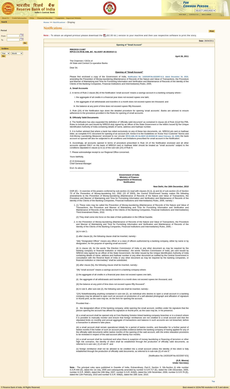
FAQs (32, 18)
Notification (59, 22)
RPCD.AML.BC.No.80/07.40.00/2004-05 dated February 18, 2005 (152, 136)
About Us (5, 18)
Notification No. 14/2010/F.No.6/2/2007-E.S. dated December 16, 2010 (158, 77)
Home (46, 22)
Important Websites (73, 18)
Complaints (60, 18)
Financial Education (44, 18)
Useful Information (19, 18)
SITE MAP (182, 14)
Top (213, 379)
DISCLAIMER (206, 14)
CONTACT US (193, 14)
